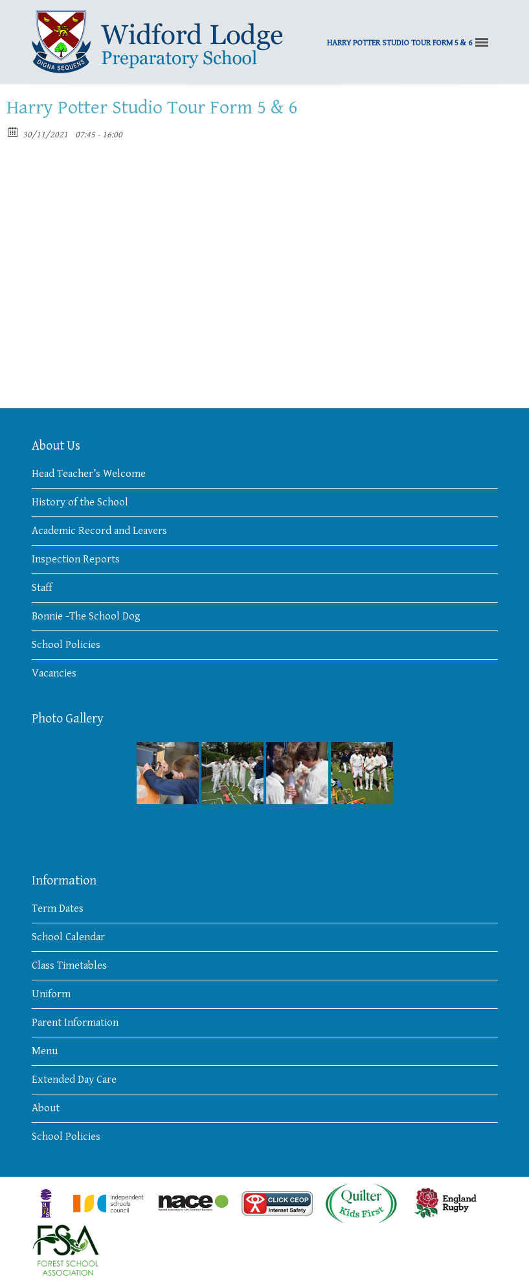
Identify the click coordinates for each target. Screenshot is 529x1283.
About (46, 1108)
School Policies (66, 644)
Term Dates (58, 908)
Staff (42, 587)
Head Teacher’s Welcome (89, 473)
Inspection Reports (76, 559)
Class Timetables (69, 965)
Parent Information (75, 1022)
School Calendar (68, 936)
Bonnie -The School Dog (86, 616)
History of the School (80, 502)
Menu (45, 1051)
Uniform (51, 994)
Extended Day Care (74, 1079)
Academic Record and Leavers (99, 530)
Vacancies (54, 673)
